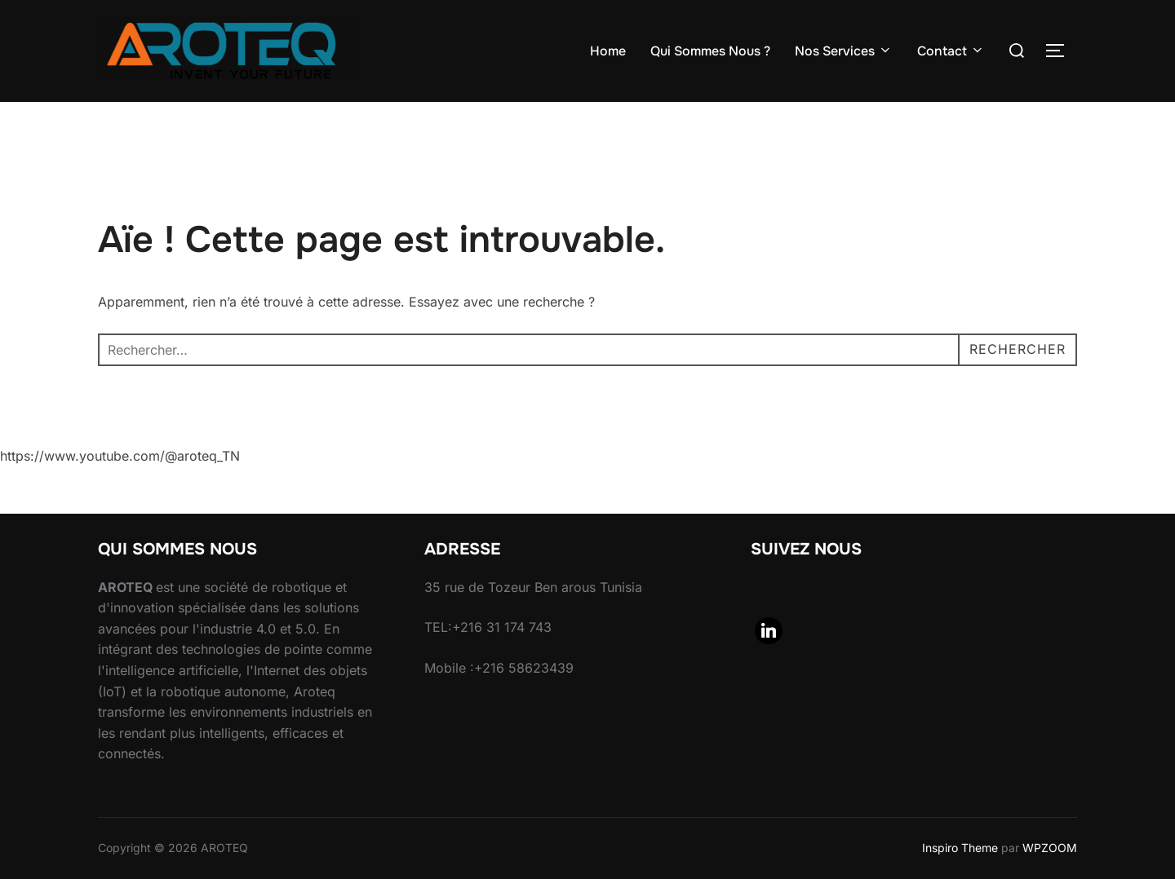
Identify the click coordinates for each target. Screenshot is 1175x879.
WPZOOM (1049, 848)
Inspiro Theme (960, 848)
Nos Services (844, 51)
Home (608, 51)
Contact (951, 51)
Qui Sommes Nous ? (710, 51)
